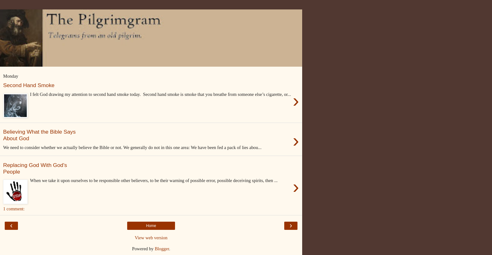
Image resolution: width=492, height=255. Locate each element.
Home (151, 226)
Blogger (162, 248)
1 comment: (14, 208)
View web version (151, 237)
